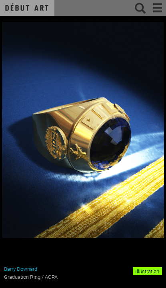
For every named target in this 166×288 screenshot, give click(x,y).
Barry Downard (20, 268)
